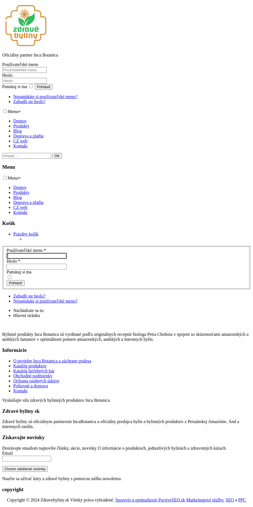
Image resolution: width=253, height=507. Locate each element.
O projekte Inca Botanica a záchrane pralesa (52, 361)
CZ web (20, 141)
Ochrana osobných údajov (36, 380)
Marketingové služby (204, 500)
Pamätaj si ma (14, 86)
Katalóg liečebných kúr (33, 370)
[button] (25, 234)
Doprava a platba (28, 136)
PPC (242, 500)
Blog (17, 131)
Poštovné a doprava (30, 385)
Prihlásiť (44, 87)
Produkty (21, 126)
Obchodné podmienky (33, 375)
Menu (14, 111)
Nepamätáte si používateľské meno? (45, 96)
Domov (20, 121)
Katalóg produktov (29, 365)
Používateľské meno (20, 64)
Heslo (7, 75)
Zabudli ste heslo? (29, 101)
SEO (230, 500)
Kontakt (20, 146)
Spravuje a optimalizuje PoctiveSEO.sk (150, 500)
